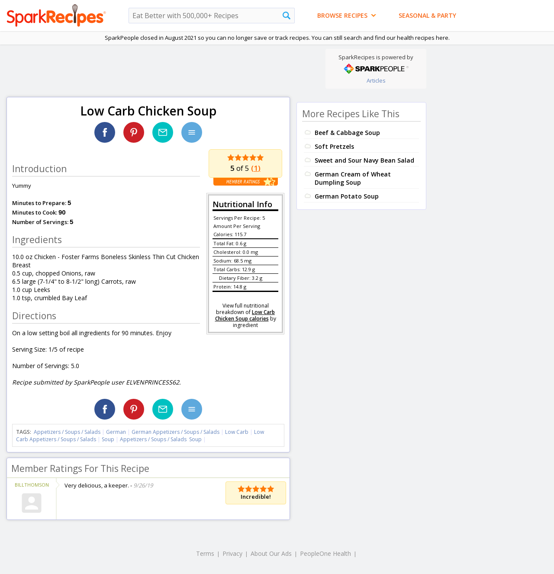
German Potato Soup (347, 196)
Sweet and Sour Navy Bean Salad (364, 160)
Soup (108, 439)
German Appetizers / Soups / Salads (176, 432)
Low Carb (236, 432)
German (116, 432)
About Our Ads (271, 553)
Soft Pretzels (334, 146)
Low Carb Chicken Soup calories (245, 315)
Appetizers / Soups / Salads (68, 432)
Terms (205, 553)
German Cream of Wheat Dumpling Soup (353, 178)
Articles (376, 80)
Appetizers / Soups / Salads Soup (161, 439)
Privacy (232, 553)
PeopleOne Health (325, 553)
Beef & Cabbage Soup (347, 132)
